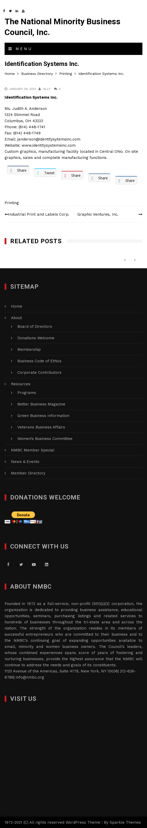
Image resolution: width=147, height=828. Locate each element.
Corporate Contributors (39, 372)
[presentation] (124, 259)
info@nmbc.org (30, 677)
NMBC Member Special (32, 450)
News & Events (25, 461)
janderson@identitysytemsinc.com (48, 139)
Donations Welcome (35, 338)
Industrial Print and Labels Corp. (38, 214)
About (16, 318)
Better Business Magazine (41, 404)
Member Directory (28, 473)
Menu (20, 48)
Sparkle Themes (125, 822)
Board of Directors (34, 326)
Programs (26, 392)
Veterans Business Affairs (41, 427)
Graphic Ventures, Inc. (97, 214)
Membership (29, 349)
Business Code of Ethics (39, 361)
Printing (12, 203)
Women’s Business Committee (44, 438)
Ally (46, 89)
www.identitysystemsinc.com (49, 145)
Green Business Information (43, 415)
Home (16, 306)
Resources (20, 384)
